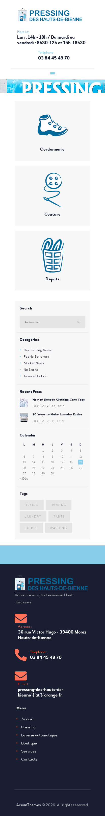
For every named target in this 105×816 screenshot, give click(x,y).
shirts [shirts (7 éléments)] (31, 528)
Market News (34, 363)
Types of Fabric (35, 376)
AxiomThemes (28, 804)
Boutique (29, 743)
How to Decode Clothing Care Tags (59, 400)
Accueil (27, 719)
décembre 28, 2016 (49, 406)
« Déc (24, 478)
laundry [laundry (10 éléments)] (33, 516)
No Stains (31, 369)
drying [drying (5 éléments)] (32, 505)
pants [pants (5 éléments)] (59, 516)
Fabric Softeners (36, 356)
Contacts (29, 759)
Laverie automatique (39, 735)
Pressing (28, 727)
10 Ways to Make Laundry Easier (57, 414)
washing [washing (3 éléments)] (58, 528)
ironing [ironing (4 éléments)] (58, 505)
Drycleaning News (37, 350)
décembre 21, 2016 (48, 421)
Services (28, 751)
